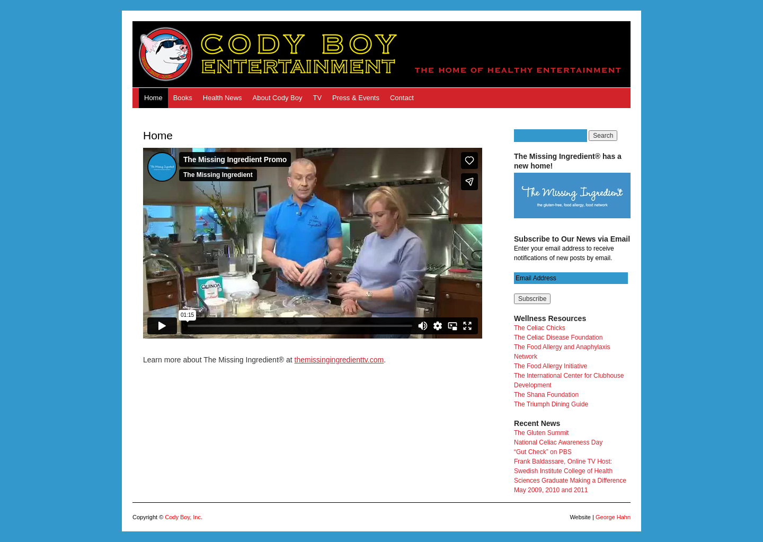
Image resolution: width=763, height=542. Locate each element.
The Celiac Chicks (539, 328)
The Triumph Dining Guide (551, 404)
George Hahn (613, 517)
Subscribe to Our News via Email (572, 239)
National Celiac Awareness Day (558, 442)
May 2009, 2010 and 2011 (551, 490)
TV (317, 98)
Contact (402, 98)
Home (153, 98)
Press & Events (355, 98)
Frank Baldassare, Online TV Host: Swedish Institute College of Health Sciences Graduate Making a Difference (570, 471)
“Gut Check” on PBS (543, 452)
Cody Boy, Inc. (183, 517)
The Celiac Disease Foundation (558, 337)
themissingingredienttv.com (339, 360)
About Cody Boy (278, 98)
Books (182, 98)
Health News (222, 98)
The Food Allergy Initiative (550, 366)
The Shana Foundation (546, 394)
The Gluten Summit (541, 433)
